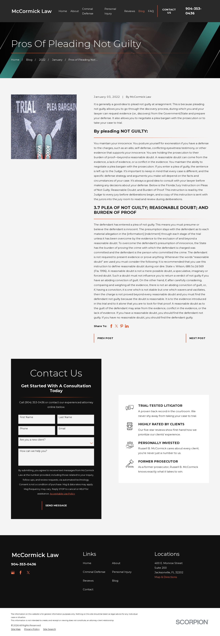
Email (57, 428)
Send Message (51, 505)
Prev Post (105, 338)
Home (87, 563)
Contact (88, 589)
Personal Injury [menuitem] (110, 11)
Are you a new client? (28, 439)
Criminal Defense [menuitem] (87, 11)
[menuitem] (16, 629)
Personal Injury (121, 571)
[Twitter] (28, 572)
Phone (19, 428)
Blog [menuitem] (141, 11)
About (116, 563)
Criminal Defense (94, 571)
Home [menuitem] (63, 11)
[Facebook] (20, 572)
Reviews (88, 580)
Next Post (197, 338)
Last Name (61, 417)
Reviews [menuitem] (129, 11)
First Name (22, 417)
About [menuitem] (74, 11)
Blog (115, 580)
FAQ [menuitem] (151, 11)
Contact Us (169, 11)
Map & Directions (166, 577)
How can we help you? (28, 451)
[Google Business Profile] (13, 572)
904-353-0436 (23, 564)
